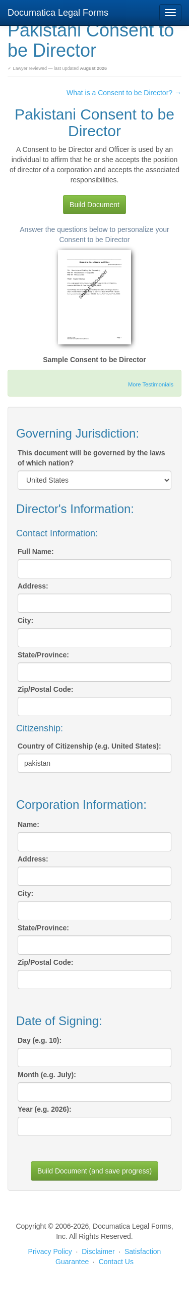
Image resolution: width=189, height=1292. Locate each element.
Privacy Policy (50, 1251)
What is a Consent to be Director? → (124, 93)
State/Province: (43, 655)
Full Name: (36, 551)
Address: (33, 586)
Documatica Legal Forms (58, 13)
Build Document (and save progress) (94, 1171)
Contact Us (116, 1262)
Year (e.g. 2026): (45, 1109)
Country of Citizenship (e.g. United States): (89, 746)
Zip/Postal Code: (45, 689)
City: (25, 620)
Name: (28, 824)
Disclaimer (98, 1251)
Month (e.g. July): (47, 1075)
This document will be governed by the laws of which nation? (91, 458)
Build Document (94, 205)
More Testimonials (150, 384)
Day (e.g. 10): (39, 1040)
